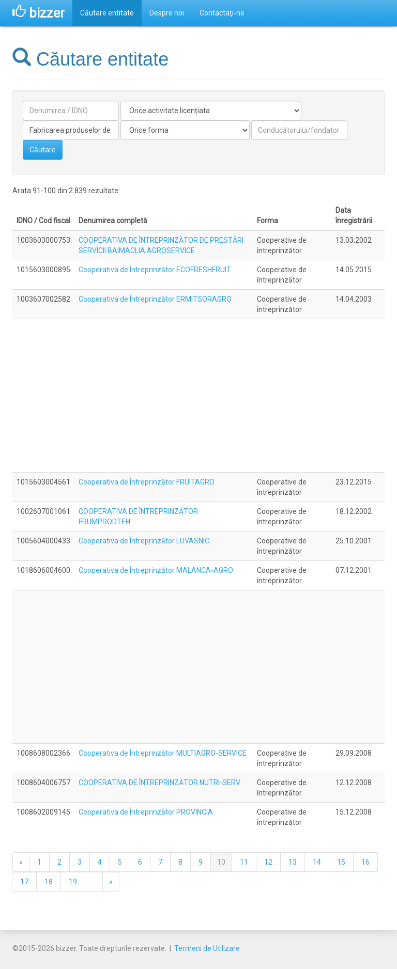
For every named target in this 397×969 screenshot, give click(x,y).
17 (24, 882)
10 (221, 862)
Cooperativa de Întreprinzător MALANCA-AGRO (156, 570)
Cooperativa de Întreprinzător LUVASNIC (144, 541)
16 (365, 862)
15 (341, 862)
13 (292, 862)
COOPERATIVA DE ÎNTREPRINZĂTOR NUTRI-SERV (159, 782)
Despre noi (166, 13)
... (93, 882)
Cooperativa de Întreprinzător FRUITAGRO (147, 482)
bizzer (38, 13)
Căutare (42, 150)
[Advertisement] (198, 395)
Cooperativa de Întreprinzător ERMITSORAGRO (155, 299)
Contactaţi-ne (222, 13)
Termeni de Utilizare (207, 948)
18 (48, 882)
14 (317, 862)
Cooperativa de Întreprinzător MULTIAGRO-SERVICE (163, 753)
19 (73, 882)
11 (244, 862)
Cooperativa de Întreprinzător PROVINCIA (146, 812)
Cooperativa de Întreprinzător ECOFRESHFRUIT (155, 269)
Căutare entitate (107, 13)
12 (268, 862)
